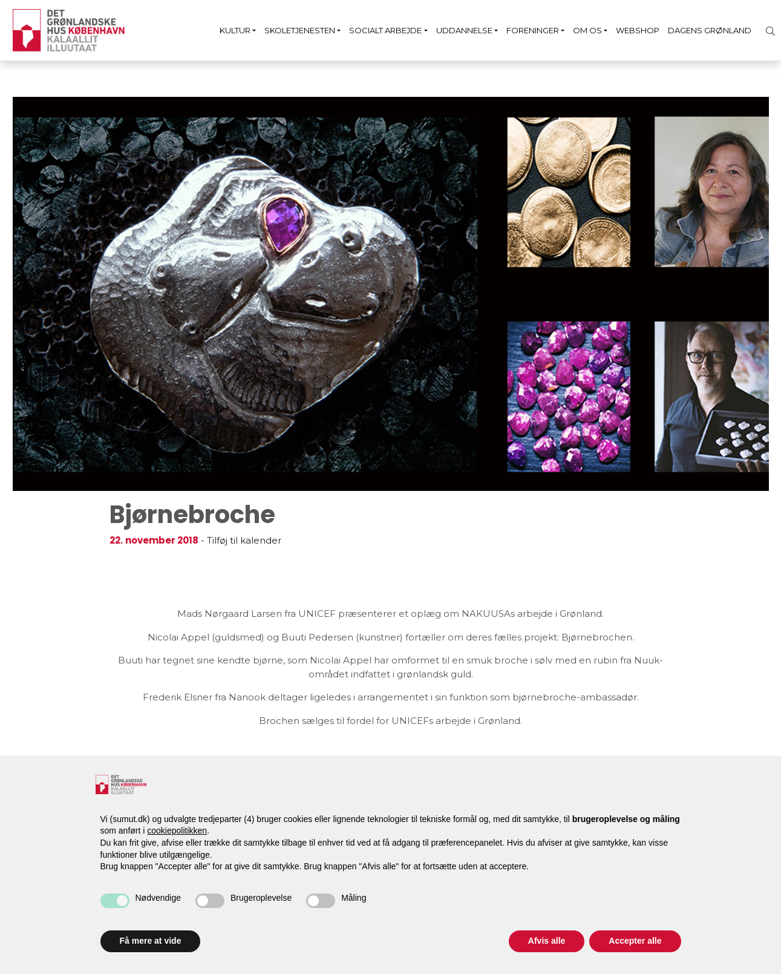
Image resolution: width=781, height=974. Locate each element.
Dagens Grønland (709, 30)
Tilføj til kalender (244, 540)
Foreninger (532, 30)
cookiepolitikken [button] (177, 830)
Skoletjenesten (299, 30)
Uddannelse (464, 30)
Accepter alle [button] (635, 941)
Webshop (637, 30)
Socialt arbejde (385, 30)
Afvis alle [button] (546, 941)
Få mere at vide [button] (150, 941)
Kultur (235, 30)
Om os (587, 30)
